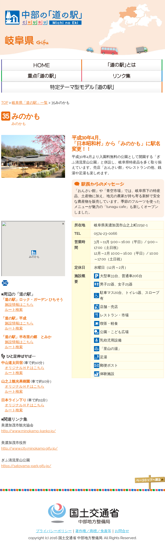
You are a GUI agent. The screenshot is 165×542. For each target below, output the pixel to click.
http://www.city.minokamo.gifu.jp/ (29, 448)
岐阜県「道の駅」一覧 (30, 103)
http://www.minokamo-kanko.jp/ (28, 431)
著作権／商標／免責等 (93, 531)
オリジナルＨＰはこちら (24, 368)
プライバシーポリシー (54, 531)
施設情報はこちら (19, 304)
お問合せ (122, 531)
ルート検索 (14, 309)
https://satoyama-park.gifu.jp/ (26, 466)
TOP (4, 103)
